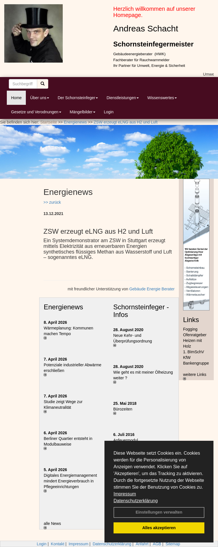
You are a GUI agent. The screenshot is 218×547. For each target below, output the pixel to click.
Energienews (63, 307)
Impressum (125, 493)
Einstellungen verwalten (159, 512)
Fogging (190, 329)
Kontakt (57, 544)
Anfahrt (142, 544)
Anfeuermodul (125, 440)
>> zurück (52, 202)
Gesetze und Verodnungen (36, 112)
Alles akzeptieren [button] (159, 527)
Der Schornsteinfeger (78, 97)
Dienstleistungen (122, 97)
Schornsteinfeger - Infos (141, 310)
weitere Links (194, 376)
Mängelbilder (82, 112)
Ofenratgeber (195, 335)
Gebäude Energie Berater (152, 289)
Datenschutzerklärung (136, 500)
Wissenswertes (162, 97)
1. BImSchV (193, 352)
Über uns (39, 97)
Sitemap (172, 544)
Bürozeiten (122, 409)
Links (191, 319)
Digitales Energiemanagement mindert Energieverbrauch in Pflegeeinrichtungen (70, 481)
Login (109, 112)
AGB (157, 544)
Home (16, 97)
